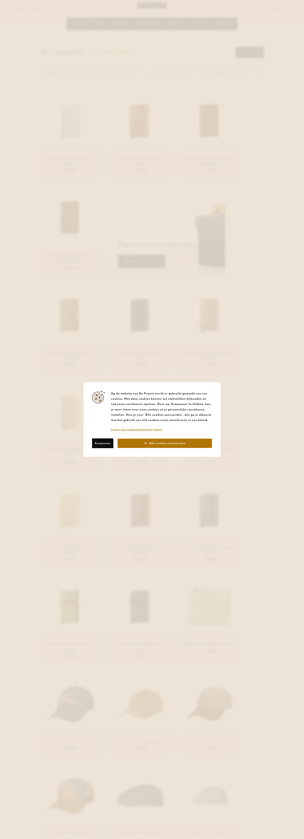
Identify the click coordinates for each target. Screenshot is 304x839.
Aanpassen (103, 443)
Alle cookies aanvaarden (165, 443)
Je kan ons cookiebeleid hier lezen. (137, 429)
